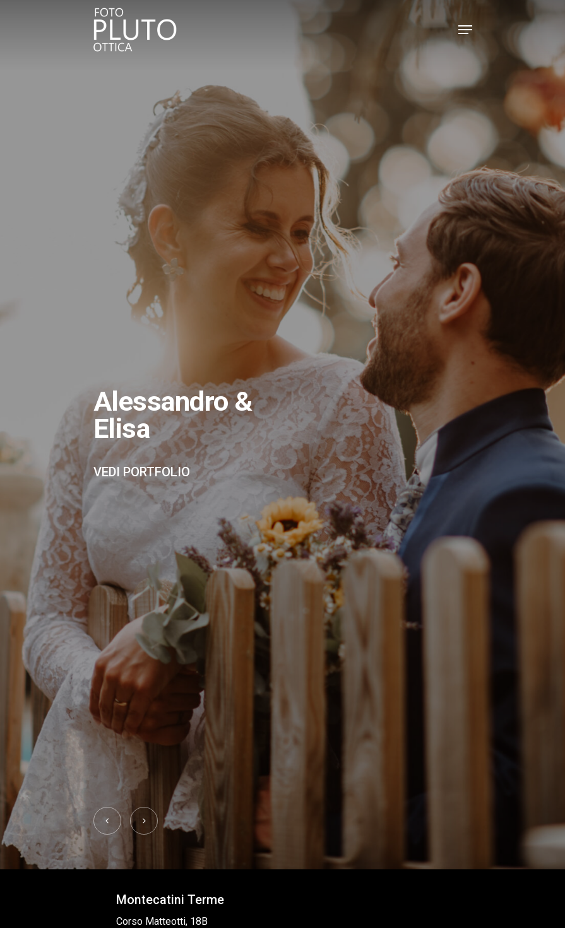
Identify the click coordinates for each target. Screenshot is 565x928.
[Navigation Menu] (465, 29)
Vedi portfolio (141, 471)
